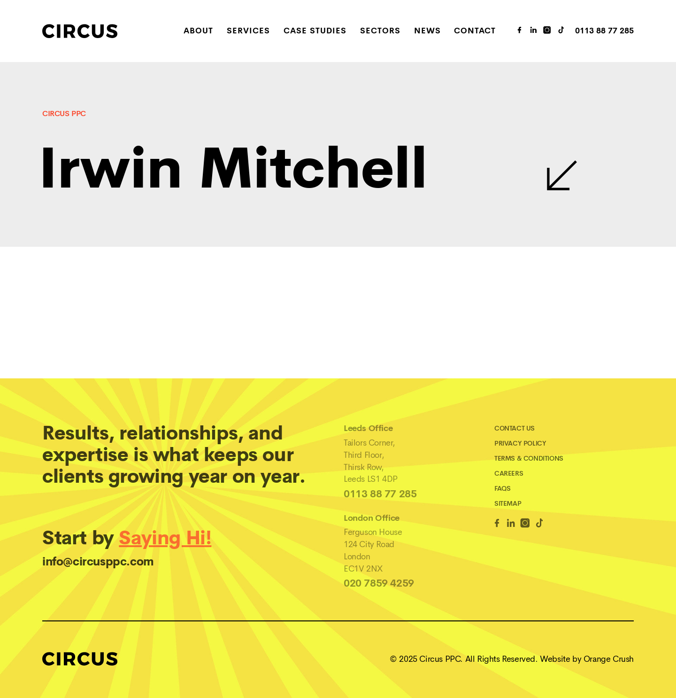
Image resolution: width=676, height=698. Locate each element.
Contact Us (514, 428)
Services (248, 31)
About (198, 31)
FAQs (502, 488)
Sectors (380, 31)
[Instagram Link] (547, 31)
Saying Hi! (165, 538)
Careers (508, 473)
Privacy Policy (520, 443)
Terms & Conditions (528, 458)
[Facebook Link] (497, 525)
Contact (475, 31)
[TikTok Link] (561, 31)
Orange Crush (609, 659)
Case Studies (315, 31)
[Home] (101, 31)
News (427, 31)
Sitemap (507, 503)
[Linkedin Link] (511, 525)
